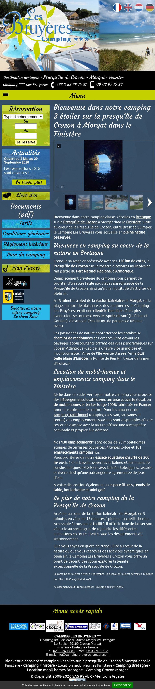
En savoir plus (29, 182)
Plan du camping (26, 255)
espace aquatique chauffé (116, 457)
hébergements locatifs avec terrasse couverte (97, 399)
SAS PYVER (82, 676)
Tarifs (25, 223)
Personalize (122, 685)
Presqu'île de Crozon (80, 222)
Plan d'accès (21, 269)
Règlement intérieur (26, 244)
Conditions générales (26, 233)
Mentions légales (110, 676)
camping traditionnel (71, 415)
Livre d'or (20, 195)
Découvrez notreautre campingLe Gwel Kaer (26, 312)
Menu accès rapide (77, 611)
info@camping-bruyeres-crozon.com (83, 654)
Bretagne (143, 217)
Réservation (25, 109)
